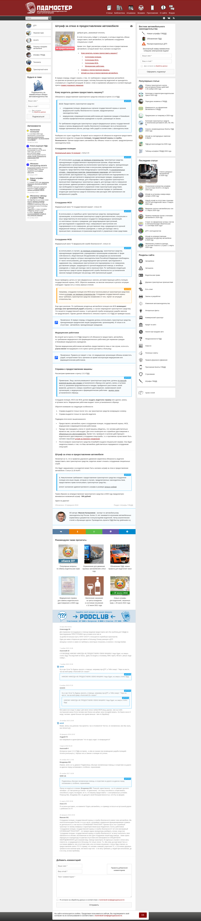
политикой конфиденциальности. (109, 916)
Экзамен (141, 13)
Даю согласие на (39, 111)
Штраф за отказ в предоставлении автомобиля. (99, 73)
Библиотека (119, 13)
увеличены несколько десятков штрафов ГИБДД (38, 184)
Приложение (152, 13)
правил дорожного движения (72, 85)
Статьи (109, 13)
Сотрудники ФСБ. (92, 63)
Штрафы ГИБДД (126, 505)
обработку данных (40, 112)
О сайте (163, 13)
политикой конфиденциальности (111, 900)
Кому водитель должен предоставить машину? (99, 53)
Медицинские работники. (94, 66)
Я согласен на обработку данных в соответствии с (92, 900)
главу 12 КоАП (39, 188)
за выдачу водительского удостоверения (35, 137)
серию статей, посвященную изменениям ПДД (36, 157)
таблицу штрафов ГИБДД (35, 190)
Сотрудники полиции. (93, 57)
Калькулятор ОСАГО (34, 168)
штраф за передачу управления (87, 439)
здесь (38, 153)
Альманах (131, 13)
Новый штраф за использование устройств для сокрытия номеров (36, 213)
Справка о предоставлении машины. (95, 70)
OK (142, 915)
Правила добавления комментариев (119, 869)
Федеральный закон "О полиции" (68, 153)
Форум (172, 13)
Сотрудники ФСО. (92, 60)
